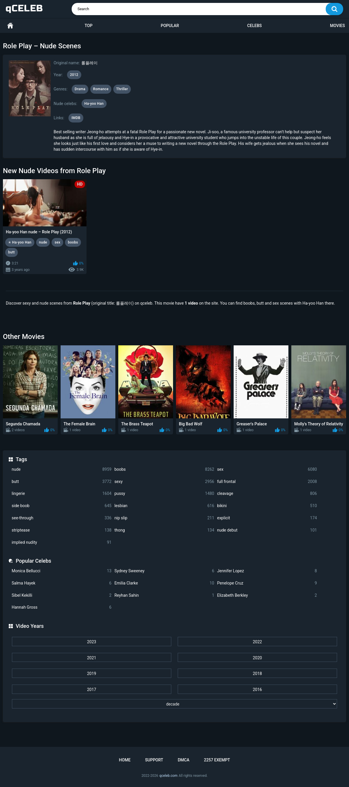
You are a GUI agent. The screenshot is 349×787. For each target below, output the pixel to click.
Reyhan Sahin (164, 595)
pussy (164, 493)
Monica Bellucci (62, 571)
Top (88, 25)
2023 (91, 641)
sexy (164, 481)
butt (62, 481)
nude (62, 469)
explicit (267, 518)
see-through (62, 518)
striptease (62, 530)
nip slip (164, 518)
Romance (101, 89)
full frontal (267, 481)
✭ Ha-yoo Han (19, 242)
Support (154, 760)
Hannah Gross (62, 607)
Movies (337, 25)
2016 (257, 689)
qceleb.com (168, 776)
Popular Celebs (33, 561)
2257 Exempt (217, 760)
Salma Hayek (62, 583)
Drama (80, 89)
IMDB (75, 118)
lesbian (164, 505)
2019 (91, 673)
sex (267, 469)
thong (164, 530)
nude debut (267, 530)
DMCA (183, 760)
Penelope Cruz (267, 583)
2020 (257, 657)
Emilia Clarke (164, 583)
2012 (74, 75)
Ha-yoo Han (94, 104)
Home (10, 25)
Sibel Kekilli (62, 595)
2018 (257, 673)
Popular (170, 25)
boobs (164, 469)
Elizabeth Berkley (267, 595)
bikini (267, 505)
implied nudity (62, 542)
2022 (257, 641)
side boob (62, 505)
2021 (91, 657)
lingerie (62, 493)
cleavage (267, 493)
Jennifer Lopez (267, 571)
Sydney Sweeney (164, 571)
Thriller (122, 89)
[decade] (174, 703)
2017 (91, 689)
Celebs (254, 25)
